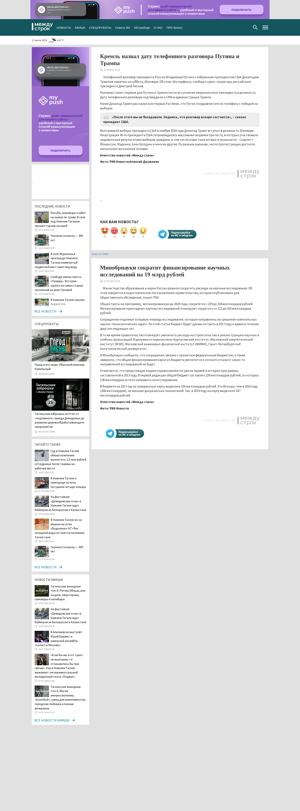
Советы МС (122, 27)
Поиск (255, 27)
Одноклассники (239, 27)
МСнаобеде (142, 27)
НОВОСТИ (64, 27)
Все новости (45, 311)
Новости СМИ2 (100, 254)
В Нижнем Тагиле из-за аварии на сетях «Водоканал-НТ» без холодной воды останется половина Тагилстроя (59, 528)
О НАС (158, 27)
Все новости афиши (51, 720)
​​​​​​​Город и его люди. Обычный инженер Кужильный (60, 367)
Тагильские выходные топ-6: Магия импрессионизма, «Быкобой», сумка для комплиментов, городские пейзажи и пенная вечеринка (60, 697)
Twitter (233, 27)
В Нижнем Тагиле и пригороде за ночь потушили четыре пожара (68, 482)
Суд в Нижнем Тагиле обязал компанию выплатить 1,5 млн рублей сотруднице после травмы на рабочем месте (60, 459)
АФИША (80, 27)
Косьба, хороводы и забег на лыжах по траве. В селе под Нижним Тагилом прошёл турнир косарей (60, 219)
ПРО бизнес (174, 27)
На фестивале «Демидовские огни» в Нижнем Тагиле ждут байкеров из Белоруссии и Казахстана (60, 503)
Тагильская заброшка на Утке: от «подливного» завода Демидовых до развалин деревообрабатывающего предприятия (59, 420)
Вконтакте (227, 27)
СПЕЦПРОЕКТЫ (100, 27)
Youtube (245, 27)
